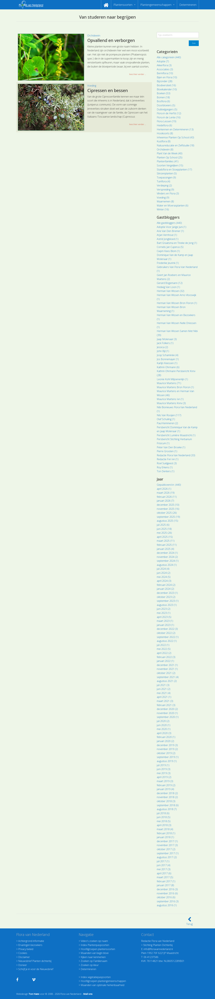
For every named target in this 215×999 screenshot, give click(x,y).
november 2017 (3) (167, 845)
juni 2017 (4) (163, 865)
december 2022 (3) (167, 629)
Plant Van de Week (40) (169, 153)
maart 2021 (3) (165, 701)
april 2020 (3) (164, 733)
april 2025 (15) (165, 537)
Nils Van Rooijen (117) (169, 415)
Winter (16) (163, 209)
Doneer (22, 965)
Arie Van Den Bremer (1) (170, 231)
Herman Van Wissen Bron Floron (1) (177, 303)
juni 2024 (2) (163, 573)
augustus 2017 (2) (167, 857)
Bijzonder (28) (164, 81)
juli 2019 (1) (163, 765)
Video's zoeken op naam (94, 941)
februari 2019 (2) (166, 785)
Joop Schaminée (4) (167, 355)
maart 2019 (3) (165, 781)
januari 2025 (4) (165, 549)
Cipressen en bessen (107, 90)
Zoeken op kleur (90, 965)
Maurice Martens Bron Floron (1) (175, 387)
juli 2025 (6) (163, 524)
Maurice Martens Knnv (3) (171, 403)
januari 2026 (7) (165, 500)
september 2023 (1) (168, 601)
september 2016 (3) (168, 901)
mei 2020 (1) (164, 729)
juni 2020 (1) (163, 725)
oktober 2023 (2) (166, 597)
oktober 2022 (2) (166, 633)
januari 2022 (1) (165, 661)
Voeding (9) (163, 197)
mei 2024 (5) (164, 577)
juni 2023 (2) (163, 609)
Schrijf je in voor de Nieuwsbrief (35, 969)
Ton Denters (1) (165, 471)
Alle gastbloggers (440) (169, 223)
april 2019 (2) (164, 777)
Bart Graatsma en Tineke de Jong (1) (177, 243)
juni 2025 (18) (164, 529)
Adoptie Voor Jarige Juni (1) (171, 227)
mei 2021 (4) (164, 693)
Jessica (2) (162, 347)
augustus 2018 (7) (167, 809)
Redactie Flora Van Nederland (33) (176, 455)
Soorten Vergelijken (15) (170, 165)
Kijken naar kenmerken (93, 957)
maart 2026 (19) (166, 492)
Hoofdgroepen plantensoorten (98, 949)
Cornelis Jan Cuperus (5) (170, 247)
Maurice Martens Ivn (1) (170, 399)
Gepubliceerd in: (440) (169, 484)
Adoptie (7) (163, 61)
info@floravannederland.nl (158, 949)
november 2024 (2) (167, 557)
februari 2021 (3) (166, 705)
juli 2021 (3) (163, 685)
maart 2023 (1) (165, 621)
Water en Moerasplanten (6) (172, 205)
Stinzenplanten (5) (167, 173)
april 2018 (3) (164, 825)
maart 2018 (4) (165, 829)
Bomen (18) (163, 97)
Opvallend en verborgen (111, 40)
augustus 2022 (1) (167, 641)
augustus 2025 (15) (167, 520)
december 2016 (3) (167, 889)
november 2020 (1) (167, 713)
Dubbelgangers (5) (167, 109)
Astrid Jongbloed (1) (167, 239)
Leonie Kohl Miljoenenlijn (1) (172, 379)
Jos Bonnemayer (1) (168, 359)
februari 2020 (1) (166, 737)
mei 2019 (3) (164, 773)
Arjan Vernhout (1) (167, 235)
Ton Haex (34, 993)
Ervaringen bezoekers (30, 945)
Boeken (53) (163, 93)
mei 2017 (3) (164, 869)
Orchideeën (93, 35)
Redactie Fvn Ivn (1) (167, 459)
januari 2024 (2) (165, 589)
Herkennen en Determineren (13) (175, 129)
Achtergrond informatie (31, 941)
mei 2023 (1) (164, 613)
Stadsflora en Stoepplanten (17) (174, 169)
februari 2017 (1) (166, 881)
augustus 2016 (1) (167, 905)
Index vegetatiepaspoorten (96, 977)
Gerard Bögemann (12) (170, 283)
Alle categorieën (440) (169, 57)
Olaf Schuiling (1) (166, 419)
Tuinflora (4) (163, 181)
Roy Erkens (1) (165, 467)
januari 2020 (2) (165, 741)
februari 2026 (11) (167, 496)
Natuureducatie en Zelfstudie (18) (175, 145)
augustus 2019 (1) (167, 761)
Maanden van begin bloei (95, 953)
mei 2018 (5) (164, 821)
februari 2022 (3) (166, 657)
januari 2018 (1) (165, 837)
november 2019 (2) (167, 749)
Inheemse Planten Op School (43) (175, 137)
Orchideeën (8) (165, 149)
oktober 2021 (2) (166, 673)
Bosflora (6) (163, 101)
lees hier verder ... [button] (137, 74)
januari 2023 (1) (165, 625)
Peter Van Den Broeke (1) (171, 447)
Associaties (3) (165, 69)
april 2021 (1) (164, 697)
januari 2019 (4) (165, 789)
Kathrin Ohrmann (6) (168, 367)
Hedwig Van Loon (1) (168, 287)
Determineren (187, 5)
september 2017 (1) (168, 853)
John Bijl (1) (163, 351)
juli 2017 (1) (163, 861)
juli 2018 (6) (163, 813)
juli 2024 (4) (163, 568)
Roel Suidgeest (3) (167, 463)
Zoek (194, 43)
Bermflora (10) (165, 73)
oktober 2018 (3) (166, 801)
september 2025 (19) (168, 517)
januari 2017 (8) (165, 885)
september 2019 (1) (168, 757)
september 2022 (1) (168, 637)
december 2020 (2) (167, 709)
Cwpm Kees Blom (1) (168, 251)
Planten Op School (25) (169, 157)
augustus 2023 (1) (167, 605)
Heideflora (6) (164, 125)
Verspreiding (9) (165, 189)
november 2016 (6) (167, 893)
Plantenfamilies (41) (167, 161)
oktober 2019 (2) (166, 753)
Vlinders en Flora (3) (168, 193)
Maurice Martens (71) (169, 383)
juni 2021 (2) (163, 689)
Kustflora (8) (164, 141)
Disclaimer (24, 957)
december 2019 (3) (167, 745)
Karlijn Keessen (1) (167, 363)
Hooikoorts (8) (165, 133)
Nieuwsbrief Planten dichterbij (34, 961)
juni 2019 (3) (163, 769)
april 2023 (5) (164, 617)
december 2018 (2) (167, 793)
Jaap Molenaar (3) (167, 339)
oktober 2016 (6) (166, 897)
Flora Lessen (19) (166, 121)
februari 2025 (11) (167, 545)
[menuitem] (106, 4)
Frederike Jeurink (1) (168, 263)
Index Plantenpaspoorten (95, 945)
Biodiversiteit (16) (166, 85)
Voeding (91, 85)
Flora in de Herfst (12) (169, 113)
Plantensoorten (123, 5)
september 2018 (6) (168, 805)
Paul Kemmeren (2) (167, 423)
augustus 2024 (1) (167, 565)
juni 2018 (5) (163, 817)
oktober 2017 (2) (166, 849)
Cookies (22, 953)
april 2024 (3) (164, 581)
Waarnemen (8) (165, 201)
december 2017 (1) (167, 841)
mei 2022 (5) (164, 649)
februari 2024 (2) (166, 585)
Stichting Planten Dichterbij (158, 945)
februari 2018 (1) (166, 833)
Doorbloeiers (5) (166, 105)
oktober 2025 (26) (167, 512)
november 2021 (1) (167, 669)
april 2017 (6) (164, 873)
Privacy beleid (25, 949)
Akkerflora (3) (164, 65)
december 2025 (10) (168, 504)
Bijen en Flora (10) (167, 77)
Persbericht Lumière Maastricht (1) (176, 435)
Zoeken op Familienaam (94, 961)
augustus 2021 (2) (167, 681)
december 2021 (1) (167, 665)
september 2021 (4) (168, 677)
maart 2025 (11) (166, 540)
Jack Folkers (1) (165, 343)
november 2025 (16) (168, 509)
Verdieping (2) (164, 185)
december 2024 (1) (167, 553)
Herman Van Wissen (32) (170, 291)
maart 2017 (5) (165, 877)
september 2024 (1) (168, 560)
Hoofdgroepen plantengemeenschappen (103, 981)
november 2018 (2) (167, 797)
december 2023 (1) (167, 593)
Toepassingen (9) (166, 177)
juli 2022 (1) (163, 645)
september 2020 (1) (168, 717)
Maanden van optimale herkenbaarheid (102, 985)
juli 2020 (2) (163, 721)
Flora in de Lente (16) (168, 117)
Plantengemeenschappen (155, 5)
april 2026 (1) (164, 489)
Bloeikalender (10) (167, 89)
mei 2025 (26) (164, 532)
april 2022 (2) (164, 653)
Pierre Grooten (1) (167, 451)
